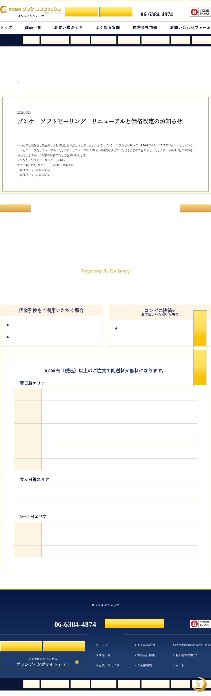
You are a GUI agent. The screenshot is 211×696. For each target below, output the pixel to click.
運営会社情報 (145, 27)
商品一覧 (33, 27)
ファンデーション (55, 40)
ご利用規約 (144, 671)
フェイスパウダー (155, 40)
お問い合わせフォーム (190, 27)
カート (179, 671)
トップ (6, 27)
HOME (10, 82)
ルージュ (31, 40)
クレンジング (129, 40)
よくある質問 (107, 27)
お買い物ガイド (68, 27)
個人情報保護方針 (187, 661)
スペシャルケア (103, 40)
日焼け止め (180, 40)
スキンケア (80, 40)
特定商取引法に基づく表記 (193, 650)
